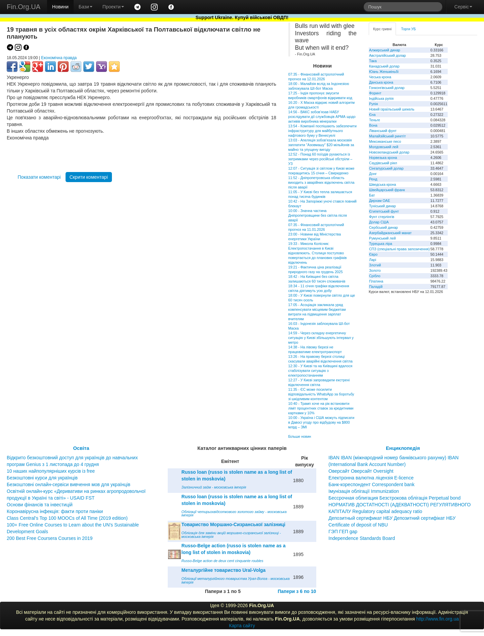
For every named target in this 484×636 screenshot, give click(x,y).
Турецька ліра (380, 244)
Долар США (379, 222)
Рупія (373, 104)
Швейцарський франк (387, 190)
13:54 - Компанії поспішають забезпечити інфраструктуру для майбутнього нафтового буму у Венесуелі (322, 130)
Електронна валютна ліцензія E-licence (370, 477)
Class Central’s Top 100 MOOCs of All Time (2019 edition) (67, 518)
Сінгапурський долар (386, 168)
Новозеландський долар (389, 152)
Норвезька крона (383, 158)
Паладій (375, 287)
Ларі (372, 260)
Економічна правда (59, 57)
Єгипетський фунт (384, 211)
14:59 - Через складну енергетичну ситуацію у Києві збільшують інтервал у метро (321, 337)
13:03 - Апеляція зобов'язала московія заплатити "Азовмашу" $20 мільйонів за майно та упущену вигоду (321, 145)
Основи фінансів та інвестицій (40, 504)
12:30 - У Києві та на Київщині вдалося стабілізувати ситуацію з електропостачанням (320, 370)
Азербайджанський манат (390, 233)
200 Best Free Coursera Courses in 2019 (49, 538)
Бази (85, 6)
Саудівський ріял (383, 163)
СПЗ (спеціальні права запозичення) (399, 249)
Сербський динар (383, 227)
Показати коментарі (39, 177)
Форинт (375, 93)
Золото (375, 270)
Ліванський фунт (383, 131)
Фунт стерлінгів (381, 217)
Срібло (374, 276)
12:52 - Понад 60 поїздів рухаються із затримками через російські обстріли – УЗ (320, 159)
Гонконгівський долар (387, 88)
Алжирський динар (384, 50)
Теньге (374, 120)
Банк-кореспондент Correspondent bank (371, 484)
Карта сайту (242, 625)
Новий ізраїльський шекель (391, 109)
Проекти (113, 6)
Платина (376, 281)
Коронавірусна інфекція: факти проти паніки (55, 511)
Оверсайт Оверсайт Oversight (360, 471)
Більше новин (299, 436)
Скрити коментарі (89, 177)
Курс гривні (382, 29)
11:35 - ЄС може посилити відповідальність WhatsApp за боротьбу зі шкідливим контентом (321, 394)
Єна (372, 115)
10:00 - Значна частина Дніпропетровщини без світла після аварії (317, 215)
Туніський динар (382, 206)
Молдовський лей (383, 147)
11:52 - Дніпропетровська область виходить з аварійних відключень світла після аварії (321, 182)
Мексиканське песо (385, 141)
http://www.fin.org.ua (437, 619)
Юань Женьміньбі (384, 72)
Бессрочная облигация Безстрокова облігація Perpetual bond (394, 498)
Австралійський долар (387, 55)
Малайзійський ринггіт (387, 136)
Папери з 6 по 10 (297, 591)
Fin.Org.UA (23, 6)
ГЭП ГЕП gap (342, 531)
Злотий (375, 265)
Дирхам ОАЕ (379, 201)
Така (373, 61)
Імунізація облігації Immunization (363, 491)
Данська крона (381, 82)
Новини (60, 6)
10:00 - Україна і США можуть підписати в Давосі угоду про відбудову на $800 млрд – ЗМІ (321, 422)
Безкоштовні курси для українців (42, 477)
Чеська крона (380, 77)
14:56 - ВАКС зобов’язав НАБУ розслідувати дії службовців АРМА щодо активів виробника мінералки (322, 116)
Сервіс (463, 6)
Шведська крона (382, 184)
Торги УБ (408, 29)
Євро (373, 254)
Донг (373, 174)
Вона (373, 125)
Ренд (373, 179)
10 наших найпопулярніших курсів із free (51, 471)
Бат (372, 195)
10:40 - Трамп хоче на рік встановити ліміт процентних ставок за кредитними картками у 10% (321, 408)
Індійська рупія (381, 98)
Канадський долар (384, 66)
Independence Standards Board (361, 538)
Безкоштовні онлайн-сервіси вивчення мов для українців (68, 484)
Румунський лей (382, 238)
